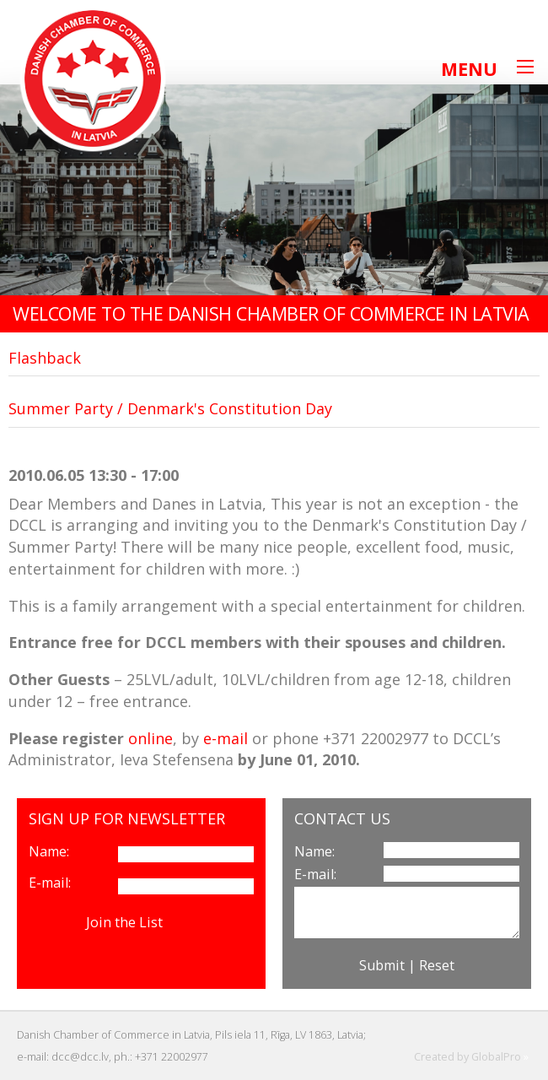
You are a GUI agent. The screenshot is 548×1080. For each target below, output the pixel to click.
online (150, 738)
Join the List (124, 922)
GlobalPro (496, 1057)
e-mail (225, 738)
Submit (382, 965)
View (181, 922)
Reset (436, 965)
